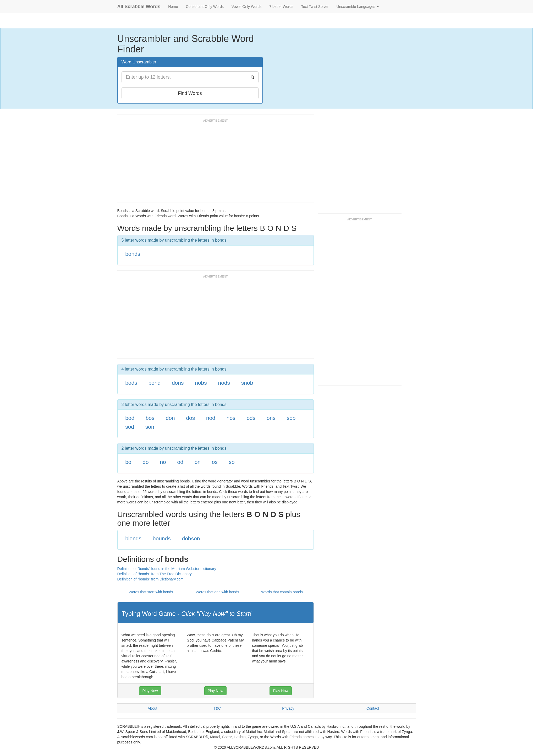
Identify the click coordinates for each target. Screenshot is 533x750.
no (163, 462)
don (170, 418)
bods (131, 383)
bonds (132, 254)
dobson (191, 538)
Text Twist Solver (315, 6)
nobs (201, 383)
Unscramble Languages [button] (358, 6)
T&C (217, 708)
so (232, 462)
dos (190, 418)
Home (173, 6)
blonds (133, 538)
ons (271, 418)
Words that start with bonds (151, 592)
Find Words (190, 93)
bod (129, 418)
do (145, 462)
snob (247, 383)
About (152, 708)
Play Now (150, 691)
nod (210, 418)
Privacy (288, 708)
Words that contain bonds (282, 592)
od (180, 462)
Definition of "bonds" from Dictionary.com (150, 579)
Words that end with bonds (217, 592)
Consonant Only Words (205, 6)
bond (154, 383)
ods (250, 418)
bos (150, 418)
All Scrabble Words (139, 6)
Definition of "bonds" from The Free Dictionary (154, 574)
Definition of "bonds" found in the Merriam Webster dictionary (166, 569)
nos (231, 418)
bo (128, 462)
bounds (162, 538)
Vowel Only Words (246, 6)
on (198, 462)
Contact (372, 708)
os (215, 462)
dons (178, 383)
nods (224, 383)
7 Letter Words (281, 6)
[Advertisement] (212, 163)
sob (291, 418)
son (149, 427)
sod (129, 427)
